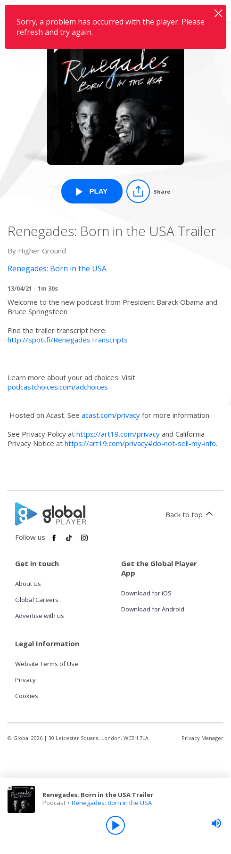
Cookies (26, 695)
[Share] (148, 191)
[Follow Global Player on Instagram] (84, 541)
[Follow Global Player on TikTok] (69, 541)
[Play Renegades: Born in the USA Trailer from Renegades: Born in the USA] (92, 191)
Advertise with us (39, 615)
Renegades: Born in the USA (112, 802)
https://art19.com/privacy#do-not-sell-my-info (140, 443)
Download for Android (152, 609)
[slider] (216, 823)
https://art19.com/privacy (118, 434)
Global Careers (36, 599)
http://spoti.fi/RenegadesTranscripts (68, 339)
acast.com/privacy (111, 415)
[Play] (115, 825)
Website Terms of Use (46, 663)
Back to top (190, 514)
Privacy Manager (202, 738)
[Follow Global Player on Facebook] (54, 541)
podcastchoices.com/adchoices (58, 386)
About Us (28, 583)
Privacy (25, 679)
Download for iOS (146, 593)
